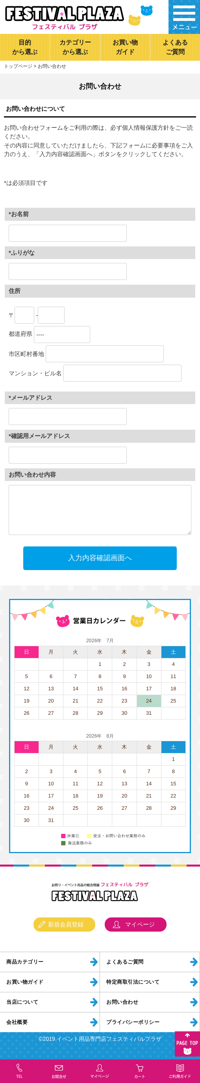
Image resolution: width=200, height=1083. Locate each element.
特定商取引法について (132, 984)
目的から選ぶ (24, 47)
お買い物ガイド (125, 47)
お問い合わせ (122, 1004)
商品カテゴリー (25, 964)
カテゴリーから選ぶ (75, 47)
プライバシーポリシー (132, 1024)
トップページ (18, 68)
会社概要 (17, 1024)
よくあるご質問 (175, 47)
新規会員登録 (65, 926)
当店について (22, 1004)
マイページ (140, 926)
